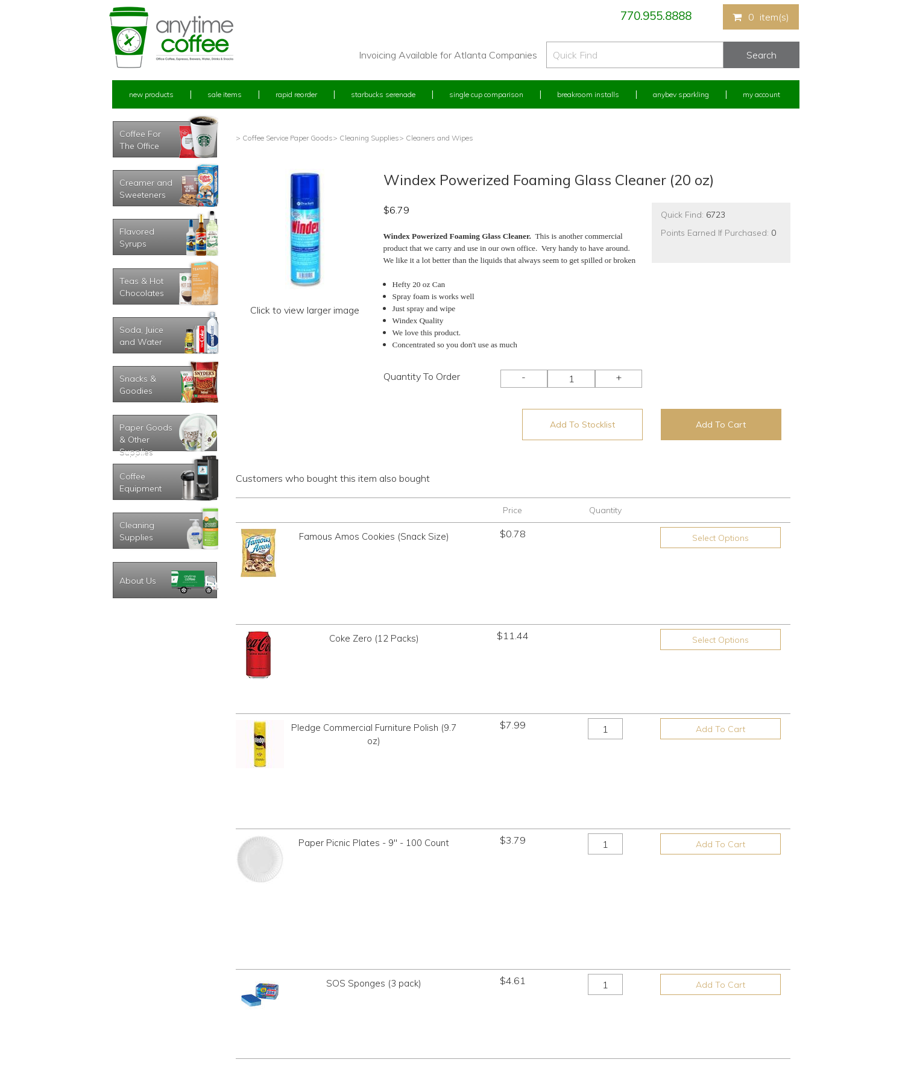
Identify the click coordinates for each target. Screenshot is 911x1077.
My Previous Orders (144, 955)
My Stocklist (131, 1000)
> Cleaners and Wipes (436, 137)
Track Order (131, 1023)
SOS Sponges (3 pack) (373, 780)
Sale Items (224, 94)
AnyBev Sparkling (313, 1023)
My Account (761, 94)
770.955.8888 (656, 15)
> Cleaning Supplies (366, 137)
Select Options (720, 537)
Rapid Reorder (296, 94)
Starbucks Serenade (383, 94)
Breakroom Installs (588, 94)
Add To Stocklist (582, 424)
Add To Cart (721, 424)
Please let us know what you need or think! (549, 966)
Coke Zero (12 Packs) (374, 597)
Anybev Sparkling (681, 94)
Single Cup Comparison (486, 94)
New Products (151, 94)
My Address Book (141, 977)
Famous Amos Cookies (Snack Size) (374, 536)
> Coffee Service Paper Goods (284, 137)
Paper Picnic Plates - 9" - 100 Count (373, 719)
